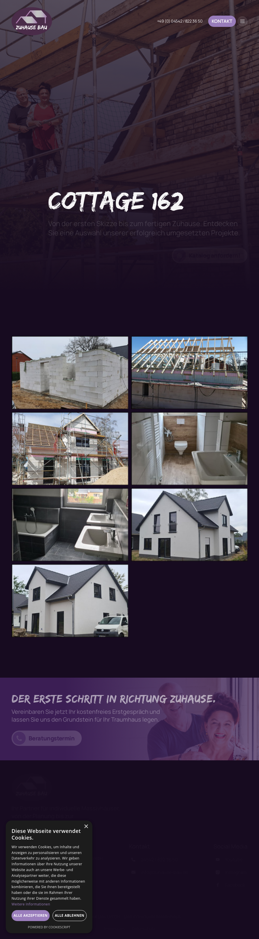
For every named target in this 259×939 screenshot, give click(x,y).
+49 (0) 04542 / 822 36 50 (180, 21)
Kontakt (222, 21)
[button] (242, 21)
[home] (32, 21)
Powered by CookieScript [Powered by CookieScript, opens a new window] (49, 927)
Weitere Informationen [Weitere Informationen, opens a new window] (31, 904)
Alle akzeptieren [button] (31, 915)
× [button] (86, 827)
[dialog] (49, 876)
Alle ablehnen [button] (69, 915)
